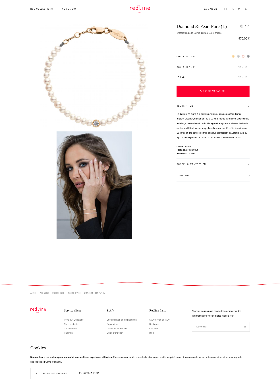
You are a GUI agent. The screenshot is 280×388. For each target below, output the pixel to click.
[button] (225, 9)
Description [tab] (185, 106)
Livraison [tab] (183, 176)
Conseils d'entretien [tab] (191, 164)
